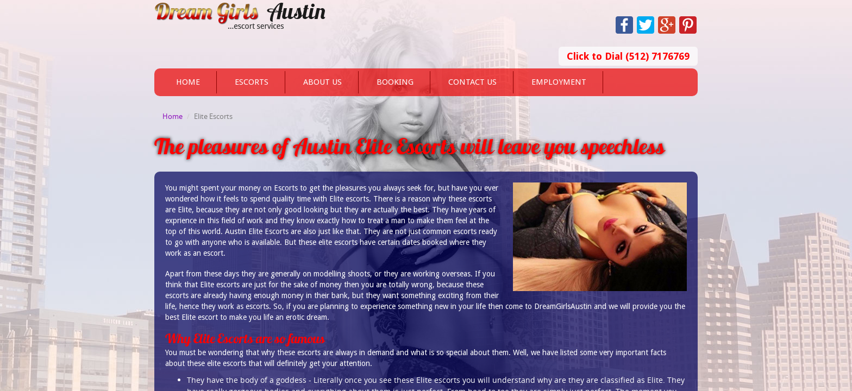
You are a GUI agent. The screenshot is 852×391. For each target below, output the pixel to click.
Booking (395, 82)
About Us (322, 82)
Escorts (251, 82)
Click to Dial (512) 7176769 (628, 56)
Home (188, 82)
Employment (558, 82)
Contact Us (472, 82)
